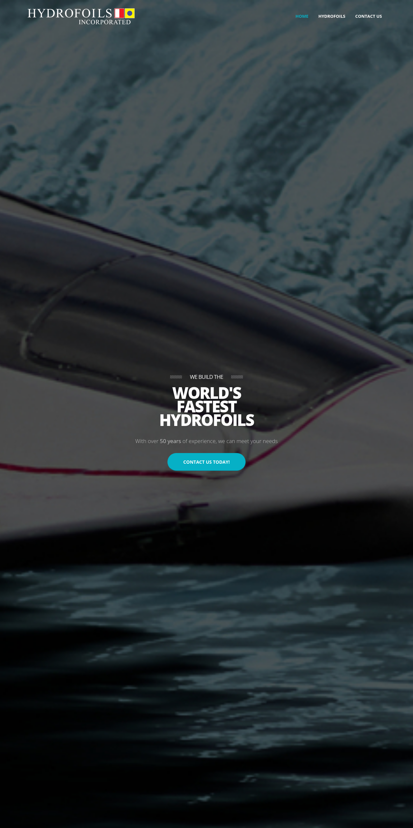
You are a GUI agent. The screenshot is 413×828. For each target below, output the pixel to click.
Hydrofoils (332, 16)
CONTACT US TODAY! (206, 462)
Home (302, 16)
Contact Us (368, 16)
